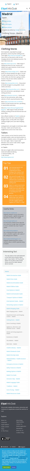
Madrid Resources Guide (13, 393)
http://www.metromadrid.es (11, 230)
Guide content (5, 426)
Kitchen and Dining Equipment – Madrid (15, 332)
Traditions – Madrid (12, 386)
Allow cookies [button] (6, 467)
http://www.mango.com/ (12, 71)
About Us (3, 420)
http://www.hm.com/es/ (11, 95)
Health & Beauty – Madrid (14, 347)
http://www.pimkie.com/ (11, 83)
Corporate (4, 422)
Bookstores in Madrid (12, 337)
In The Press (4, 431)
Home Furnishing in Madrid (13, 323)
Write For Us (19, 430)
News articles (7, 27)
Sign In (16, 4)
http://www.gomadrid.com (10, 221)
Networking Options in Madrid (15, 305)
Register (8, 4)
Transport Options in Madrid (14, 297)
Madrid (17, 116)
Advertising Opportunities (20, 421)
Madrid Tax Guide (11, 375)
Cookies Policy (20, 432)
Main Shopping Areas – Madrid (14, 311)
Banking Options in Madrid (14, 371)
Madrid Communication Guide (15, 294)
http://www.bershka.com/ (12, 89)
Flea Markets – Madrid (12, 340)
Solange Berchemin (20, 30)
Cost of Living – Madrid (13, 390)
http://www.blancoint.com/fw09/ (13, 101)
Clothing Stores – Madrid (13, 320)
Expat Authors (5, 424)
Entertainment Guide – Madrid (15, 301)
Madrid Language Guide (13, 382)
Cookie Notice (22, 458)
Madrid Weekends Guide (13, 351)
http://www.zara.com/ (9, 63)
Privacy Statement (13, 456)
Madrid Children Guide (13, 286)
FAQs (2, 429)
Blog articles (6, 21)
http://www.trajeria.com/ (7, 157)
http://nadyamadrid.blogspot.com (12, 239)
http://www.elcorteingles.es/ (15, 55)
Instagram (22, 447)
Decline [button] (13, 467)
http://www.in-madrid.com (10, 213)
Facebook (5, 447)
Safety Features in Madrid (14, 367)
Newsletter (19, 428)
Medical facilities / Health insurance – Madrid (16, 359)
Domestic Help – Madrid (13, 379)
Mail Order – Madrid (12, 344)
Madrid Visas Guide (12, 279)
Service (7, 458)
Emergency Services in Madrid (15, 364)
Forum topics (7, 24)
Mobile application (21, 426)
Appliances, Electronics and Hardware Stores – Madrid (14, 327)
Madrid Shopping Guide (13, 308)
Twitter (14, 447)
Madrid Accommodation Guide (15, 283)
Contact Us (19, 424)
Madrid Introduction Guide (14, 275)
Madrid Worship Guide (13, 355)
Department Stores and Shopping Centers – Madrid (15, 315)
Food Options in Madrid (13, 290)
